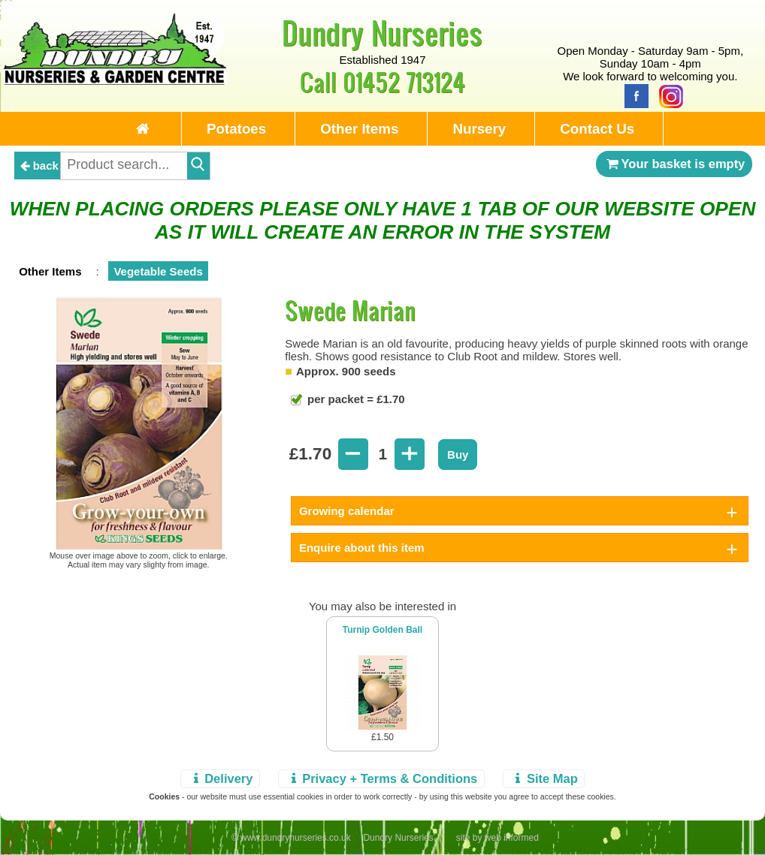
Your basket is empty (674, 163)
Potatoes (236, 129)
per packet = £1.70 (354, 399)
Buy (457, 454)
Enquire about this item (362, 547)
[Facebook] (633, 95)
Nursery (479, 129)
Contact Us (597, 129)
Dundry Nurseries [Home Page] (382, 32)
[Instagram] (667, 95)
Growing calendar (347, 510)
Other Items (359, 129)
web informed (512, 837)
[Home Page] (115, 80)
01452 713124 (404, 81)
